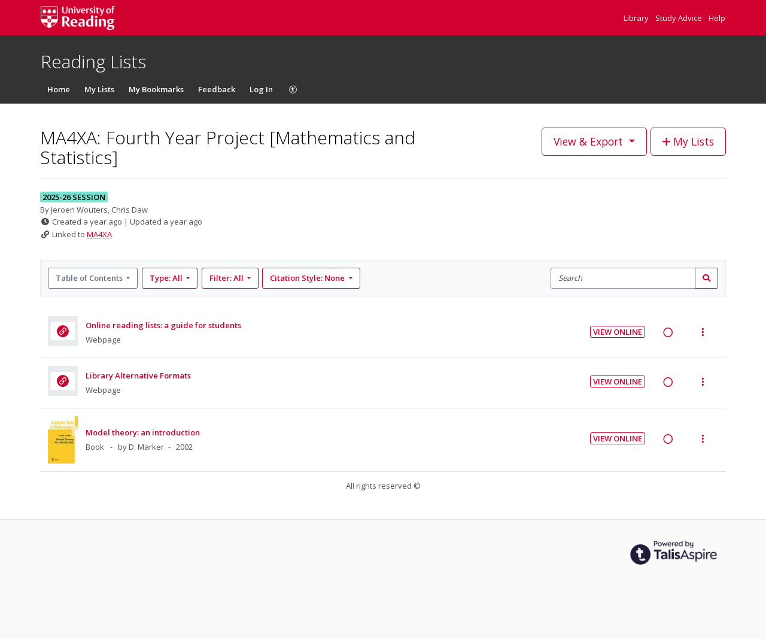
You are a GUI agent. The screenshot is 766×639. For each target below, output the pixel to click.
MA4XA (99, 234)
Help (717, 18)
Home (58, 89)
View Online (617, 331)
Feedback (216, 89)
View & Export (590, 141)
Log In (261, 89)
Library (637, 18)
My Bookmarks (156, 89)
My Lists (99, 89)
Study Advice (679, 18)
